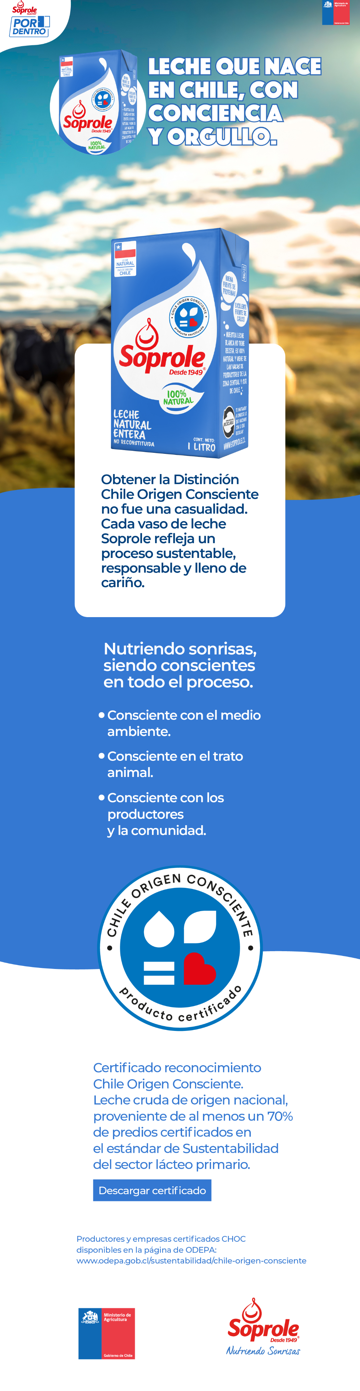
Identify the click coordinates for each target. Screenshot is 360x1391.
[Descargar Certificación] (153, 1189)
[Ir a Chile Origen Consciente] (189, 1266)
